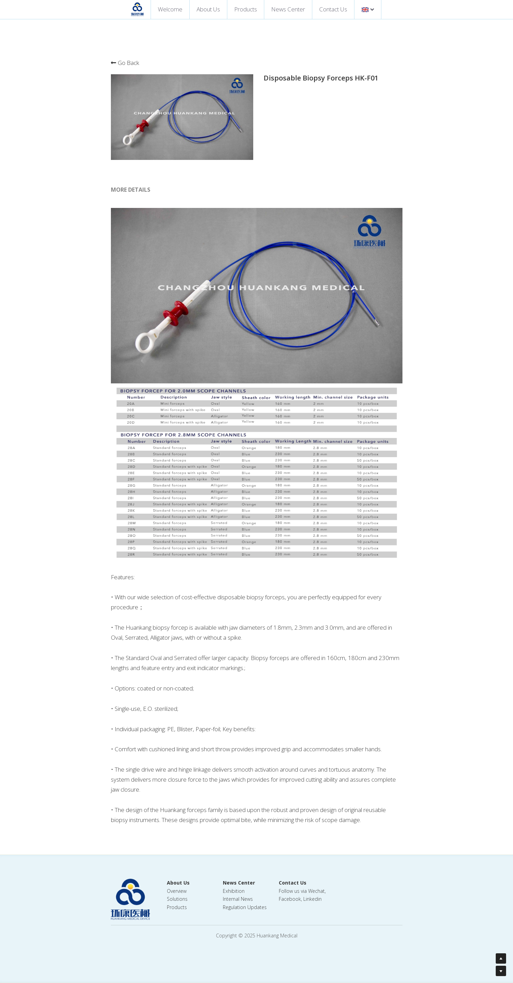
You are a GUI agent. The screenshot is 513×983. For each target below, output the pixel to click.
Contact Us (333, 9)
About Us (208, 9)
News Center (288, 9)
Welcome (170, 9)
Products (245, 9)
